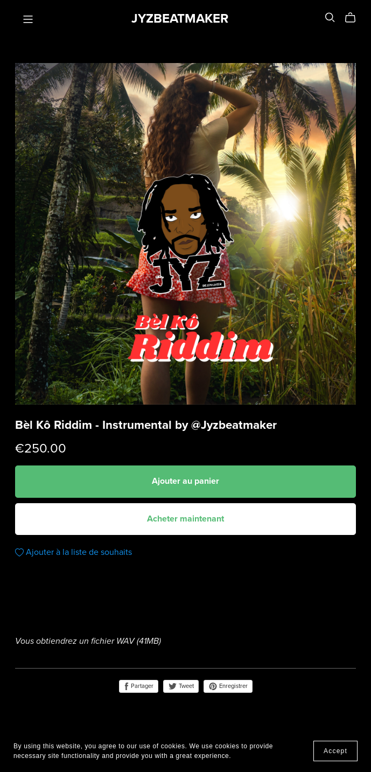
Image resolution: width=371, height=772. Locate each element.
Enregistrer (228, 686)
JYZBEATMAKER (179, 18)
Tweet (181, 686)
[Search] (330, 17)
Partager (138, 686)
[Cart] (354, 17)
